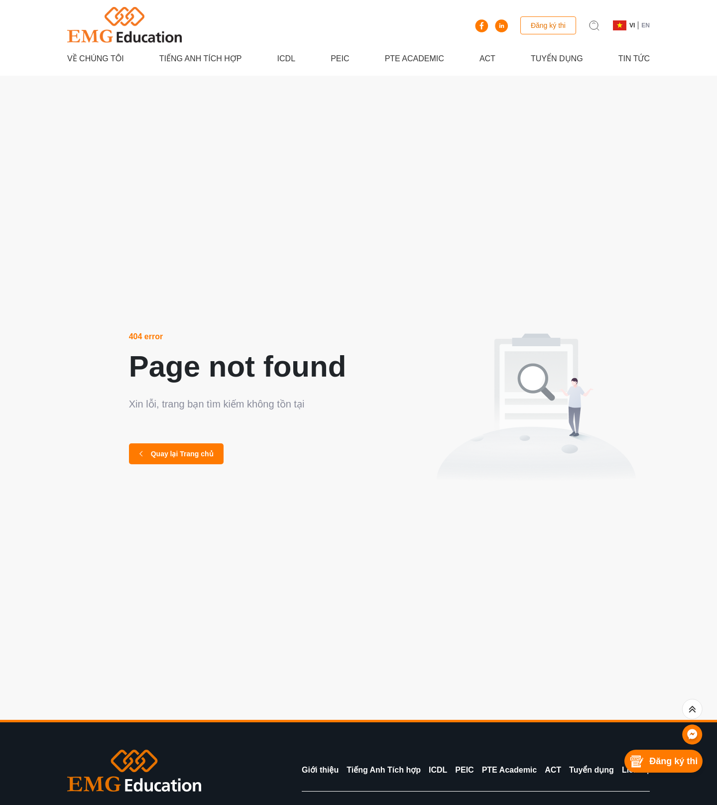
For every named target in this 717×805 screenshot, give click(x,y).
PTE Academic (414, 58)
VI (632, 25)
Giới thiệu (320, 770)
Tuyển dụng (557, 58)
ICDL (286, 58)
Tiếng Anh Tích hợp (200, 58)
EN (645, 25)
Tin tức (634, 58)
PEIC (340, 58)
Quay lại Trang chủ (176, 454)
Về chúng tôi (95, 58)
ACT (487, 58)
